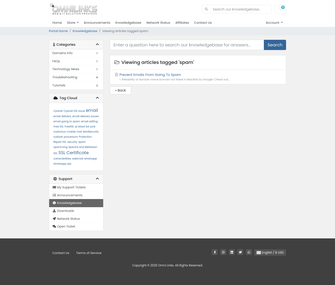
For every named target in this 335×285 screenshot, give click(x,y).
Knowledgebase (128, 22)
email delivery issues (85, 116)
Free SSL (58, 126)
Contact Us (203, 22)
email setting (89, 121)
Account (273, 22)
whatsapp (90, 158)
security (72, 142)
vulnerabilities (62, 158)
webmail (77, 158)
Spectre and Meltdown (82, 147)
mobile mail (74, 131)
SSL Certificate (74, 153)
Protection (85, 137)
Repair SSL (59, 142)
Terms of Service (88, 253)
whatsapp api (62, 163)
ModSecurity (91, 131)
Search (274, 45)
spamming (60, 147)
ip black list (82, 126)
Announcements (97, 22)
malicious (59, 131)
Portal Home (58, 31)
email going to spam (66, 121)
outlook (58, 137)
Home (57, 22)
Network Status (158, 22)
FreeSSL (69, 126)
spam (82, 142)
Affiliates (182, 22)
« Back (120, 90)
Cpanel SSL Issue (74, 111)
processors (71, 137)
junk (93, 126)
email (92, 110)
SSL (55, 153)
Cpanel (58, 111)
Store (71, 22)
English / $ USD (270, 252)
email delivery (62, 116)
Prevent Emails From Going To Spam (198, 76)
